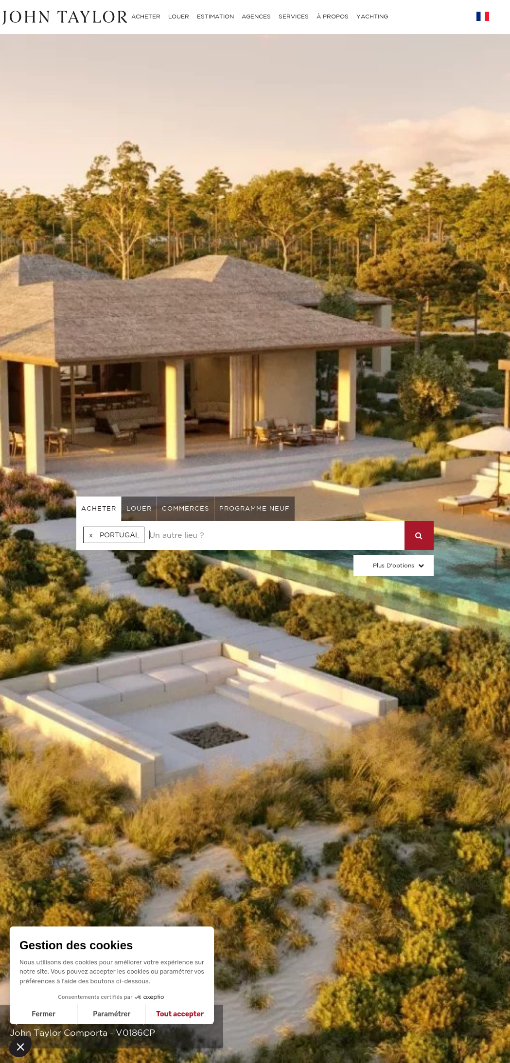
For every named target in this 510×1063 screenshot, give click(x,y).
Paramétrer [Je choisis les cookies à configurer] (111, 1014)
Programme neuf (254, 508)
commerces (185, 508)
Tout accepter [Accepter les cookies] (180, 1014)
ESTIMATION (215, 16)
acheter (98, 508)
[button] (20, 1046)
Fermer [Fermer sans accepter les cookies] (43, 1014)
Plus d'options (393, 565)
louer (139, 508)
